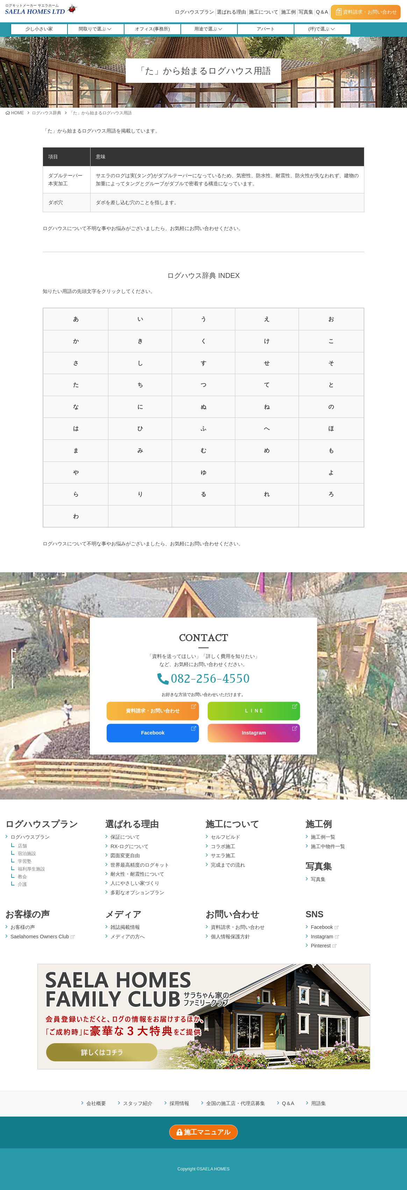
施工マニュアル (204, 1132)
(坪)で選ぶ (321, 28)
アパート (266, 28)
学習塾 (24, 861)
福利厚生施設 (31, 869)
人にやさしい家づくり (134, 883)
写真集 (306, 12)
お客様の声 (27, 914)
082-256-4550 (203, 679)
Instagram (254, 733)
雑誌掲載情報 (125, 927)
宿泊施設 (27, 854)
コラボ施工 (223, 846)
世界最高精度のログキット (139, 864)
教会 (22, 877)
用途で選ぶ (208, 28)
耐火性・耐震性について (137, 874)
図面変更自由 (125, 855)
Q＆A (322, 12)
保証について (125, 836)
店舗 (22, 846)
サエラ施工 (223, 855)
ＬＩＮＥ (254, 711)
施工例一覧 (323, 836)
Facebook (152, 733)
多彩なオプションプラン (137, 892)
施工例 (288, 12)
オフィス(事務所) (152, 28)
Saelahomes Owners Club (42, 936)
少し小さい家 (39, 28)
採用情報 (179, 1103)
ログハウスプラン (194, 12)
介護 (22, 884)
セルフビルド (225, 836)
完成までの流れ (228, 864)
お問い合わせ (232, 914)
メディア (123, 914)
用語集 (318, 1103)
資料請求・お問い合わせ (366, 11)
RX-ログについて (129, 846)
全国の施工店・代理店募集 (235, 1103)
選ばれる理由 (231, 12)
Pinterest (323, 945)
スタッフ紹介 (137, 1103)
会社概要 (96, 1103)
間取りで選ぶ (95, 28)
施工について (263, 12)
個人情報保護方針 (230, 936)
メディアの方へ (127, 936)
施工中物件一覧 (328, 846)
